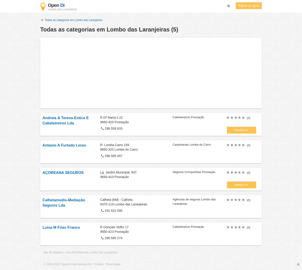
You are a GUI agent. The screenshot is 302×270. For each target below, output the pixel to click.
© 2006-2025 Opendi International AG (68, 264)
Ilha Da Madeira (53, 252)
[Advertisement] (151, 73)
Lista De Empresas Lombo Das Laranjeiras (91, 252)
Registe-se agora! (249, 5)
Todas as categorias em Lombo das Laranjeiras (71, 20)
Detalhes (240, 130)
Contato (99, 264)
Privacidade (113, 264)
